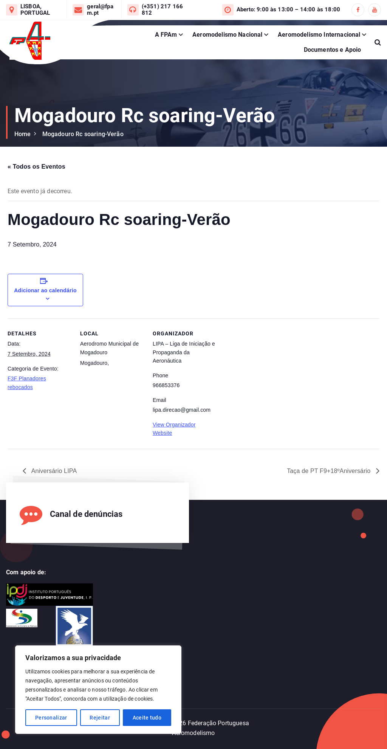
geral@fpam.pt (100, 9)
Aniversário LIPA (53, 471)
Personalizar (51, 718)
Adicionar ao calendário (45, 290)
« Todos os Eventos (36, 166)
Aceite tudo (147, 718)
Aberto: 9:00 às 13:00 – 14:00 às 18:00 (288, 9)
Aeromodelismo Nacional (227, 34)
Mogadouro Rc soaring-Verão (83, 134)
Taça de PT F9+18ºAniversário (329, 471)
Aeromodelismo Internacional (319, 34)
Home (22, 134)
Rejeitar (100, 718)
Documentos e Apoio (332, 49)
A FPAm (166, 34)
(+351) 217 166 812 (162, 9)
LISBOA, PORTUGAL (35, 9)
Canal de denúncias (86, 514)
